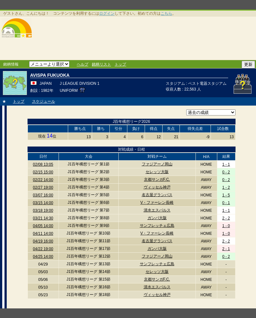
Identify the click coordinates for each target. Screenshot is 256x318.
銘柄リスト (101, 64)
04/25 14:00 (43, 256)
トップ (120, 64)
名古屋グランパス (157, 195)
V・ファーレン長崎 (156, 202)
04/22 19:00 (43, 249)
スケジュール (43, 101)
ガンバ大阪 (157, 218)
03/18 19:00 (43, 210)
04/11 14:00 (43, 233)
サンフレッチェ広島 (157, 225)
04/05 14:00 (43, 226)
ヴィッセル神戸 (157, 187)
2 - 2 (226, 218)
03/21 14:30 (43, 218)
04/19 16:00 (43, 241)
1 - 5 (226, 195)
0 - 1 (226, 203)
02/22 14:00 (43, 180)
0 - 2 (226, 172)
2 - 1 (226, 249)
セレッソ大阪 (157, 172)
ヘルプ (82, 64)
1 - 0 (226, 226)
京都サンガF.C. (157, 179)
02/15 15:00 (43, 172)
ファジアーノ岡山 (157, 164)
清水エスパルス (157, 210)
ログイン (107, 13)
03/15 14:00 (43, 203)
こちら (166, 13)
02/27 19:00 (43, 187)
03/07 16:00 (43, 195)
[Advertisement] (95, 38)
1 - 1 (226, 164)
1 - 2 (226, 187)
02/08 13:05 (43, 164)
